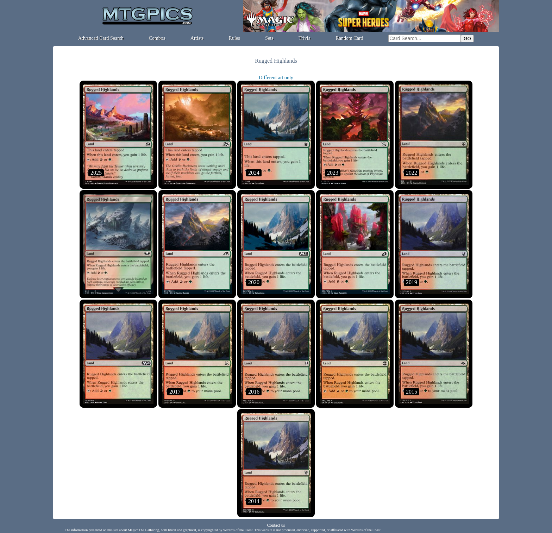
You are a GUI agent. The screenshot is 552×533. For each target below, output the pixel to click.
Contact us (276, 525)
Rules (234, 38)
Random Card (349, 38)
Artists (196, 38)
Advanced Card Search (101, 38)
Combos (157, 38)
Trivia (304, 38)
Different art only (276, 77)
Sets (269, 38)
